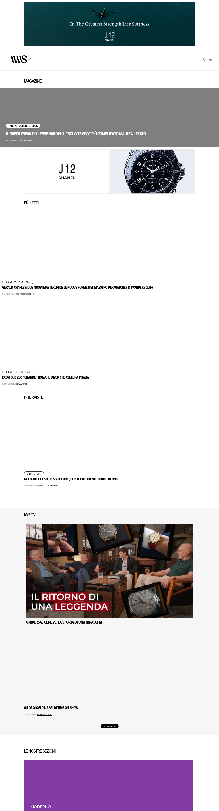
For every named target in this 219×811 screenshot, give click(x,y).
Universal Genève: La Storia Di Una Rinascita (64, 622)
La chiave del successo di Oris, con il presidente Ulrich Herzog (71, 478)
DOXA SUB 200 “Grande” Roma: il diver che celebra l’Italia (45, 377)
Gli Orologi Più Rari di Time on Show (51, 707)
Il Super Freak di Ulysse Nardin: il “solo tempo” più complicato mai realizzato (76, 133)
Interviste (34, 474)
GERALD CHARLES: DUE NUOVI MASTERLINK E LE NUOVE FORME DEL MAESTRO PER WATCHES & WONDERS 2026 (77, 287)
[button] (203, 59)
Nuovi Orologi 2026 (24, 125)
